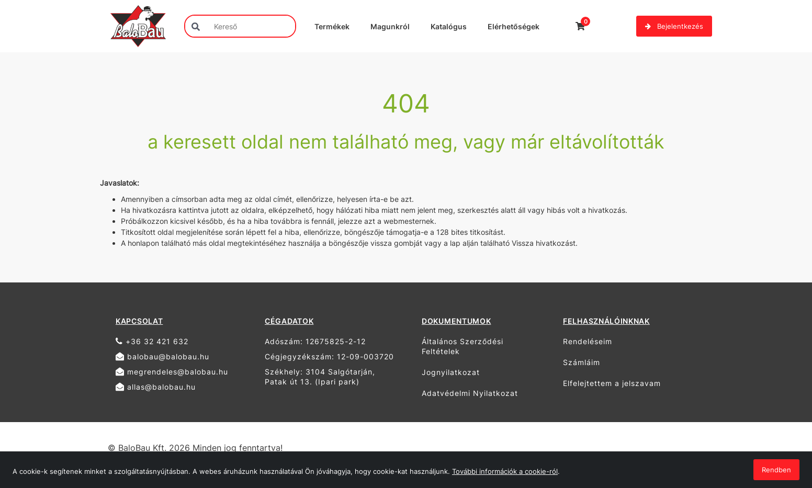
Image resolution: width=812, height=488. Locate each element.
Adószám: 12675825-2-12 (315, 341)
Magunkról (390, 26)
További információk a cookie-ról (505, 471)
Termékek (331, 26)
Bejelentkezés (674, 26)
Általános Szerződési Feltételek (462, 346)
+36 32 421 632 (152, 341)
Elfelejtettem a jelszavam (612, 383)
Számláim (581, 362)
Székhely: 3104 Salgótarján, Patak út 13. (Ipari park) (320, 376)
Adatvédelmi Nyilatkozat (470, 393)
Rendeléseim (587, 341)
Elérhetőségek (513, 26)
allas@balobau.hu (156, 386)
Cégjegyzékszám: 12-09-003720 (329, 356)
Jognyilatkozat (451, 372)
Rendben (776, 470)
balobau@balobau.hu (162, 356)
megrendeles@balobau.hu (172, 371)
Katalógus (449, 26)
